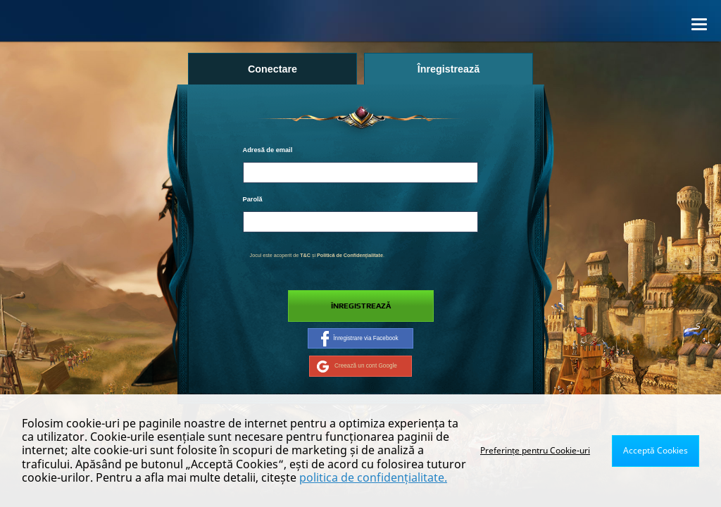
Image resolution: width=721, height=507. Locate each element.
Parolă (253, 199)
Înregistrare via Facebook (359, 338)
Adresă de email (268, 150)
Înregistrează (361, 306)
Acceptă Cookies (655, 450)
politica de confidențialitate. (373, 477)
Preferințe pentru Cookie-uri (535, 450)
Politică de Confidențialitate (350, 255)
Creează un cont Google (357, 366)
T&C (305, 255)
